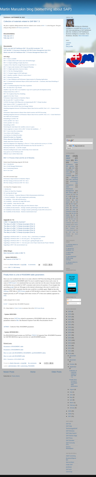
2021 (70, 324)
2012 (70, 348)
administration (12, 366)
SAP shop (72, 232)
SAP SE (68, 423)
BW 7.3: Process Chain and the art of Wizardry (19, 158)
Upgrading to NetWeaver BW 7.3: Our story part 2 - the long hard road (22, 238)
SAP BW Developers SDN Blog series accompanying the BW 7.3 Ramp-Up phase (25, 102)
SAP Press (69, 438)
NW (67, 220)
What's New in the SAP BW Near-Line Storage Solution (18, 106)
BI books (75, 224)
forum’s (14, 283)
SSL (74, 215)
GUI (73, 168)
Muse (67, 213)
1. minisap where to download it (72, 245)
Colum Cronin (18, 308)
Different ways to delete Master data (13, 153)
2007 (70, 416)
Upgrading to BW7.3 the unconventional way (15, 245)
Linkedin (68, 42)
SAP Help (69, 426)
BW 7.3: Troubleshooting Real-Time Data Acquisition (18, 85)
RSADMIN (31, 366)
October (72, 364)
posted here (26, 27)
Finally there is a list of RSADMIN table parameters (24, 275)
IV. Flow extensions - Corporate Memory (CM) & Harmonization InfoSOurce (24, 195)
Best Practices (70, 228)
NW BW (73, 213)
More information (83, 35)
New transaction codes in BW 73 (14, 253)
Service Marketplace (69, 447)
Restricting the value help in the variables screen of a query (19, 127)
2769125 (34, 335)
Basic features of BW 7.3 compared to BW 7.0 (16, 104)
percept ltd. (85, 28)
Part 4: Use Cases (8, 170)
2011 (70, 351)
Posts (69, 300)
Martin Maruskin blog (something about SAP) (36, 9)
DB (72, 196)
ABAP (68, 158)
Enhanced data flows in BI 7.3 (11, 91)
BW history (20, 27)
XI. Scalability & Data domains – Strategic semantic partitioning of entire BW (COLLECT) (27, 209)
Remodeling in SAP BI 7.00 (11, 118)
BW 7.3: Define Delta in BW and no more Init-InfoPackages (19, 60)
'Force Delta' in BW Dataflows (12, 133)
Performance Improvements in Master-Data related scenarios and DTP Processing (25, 112)
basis (68, 160)
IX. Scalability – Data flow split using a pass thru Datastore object (21, 205)
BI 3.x (74, 217)
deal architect (70, 462)
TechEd (68, 200)
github (68, 44)
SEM (73, 220)
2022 (70, 322)
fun (67, 168)
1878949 (6, 326)
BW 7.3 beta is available (10, 58)
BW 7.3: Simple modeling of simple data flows (16, 63)
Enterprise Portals (71, 211)
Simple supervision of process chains (13, 141)
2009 (70, 411)
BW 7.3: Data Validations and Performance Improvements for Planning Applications (26, 79)
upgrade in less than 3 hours (11, 96)
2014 (70, 343)
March (72, 402)
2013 (70, 345)
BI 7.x (67, 196)
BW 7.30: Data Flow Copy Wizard (13, 87)
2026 (70, 311)
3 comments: (32, 264)
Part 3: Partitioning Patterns (11, 168)
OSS (5, 295)
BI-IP (72, 204)
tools (76, 175)
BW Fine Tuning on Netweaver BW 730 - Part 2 (16, 182)
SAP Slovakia (70, 440)
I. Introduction (7, 189)
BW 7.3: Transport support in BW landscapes (15, 73)
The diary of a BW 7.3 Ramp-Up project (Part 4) (19, 230)
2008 (70, 413)
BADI (73, 198)
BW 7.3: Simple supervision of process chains (16, 69)
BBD (67, 204)
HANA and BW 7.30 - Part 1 (11, 120)
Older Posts (57, 372)
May (71, 397)
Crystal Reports (70, 230)
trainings (68, 217)
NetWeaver (69, 170)
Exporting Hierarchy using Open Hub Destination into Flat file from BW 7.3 (23, 145)
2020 (70, 327)
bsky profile (69, 46)
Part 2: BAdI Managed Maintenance (13, 166)
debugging (74, 177)
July (71, 392)
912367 (6, 304)
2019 (70, 330)
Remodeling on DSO (9, 125)
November (73, 360)
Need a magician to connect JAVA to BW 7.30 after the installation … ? (22, 129)
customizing (23, 366)
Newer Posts (9, 372)
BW (19, 366)
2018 (70, 332)
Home (32, 372)
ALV (74, 202)
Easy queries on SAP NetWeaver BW (13, 151)
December (73, 355)
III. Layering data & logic (10, 193)
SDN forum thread (39, 308)
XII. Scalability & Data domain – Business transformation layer (20, 211)
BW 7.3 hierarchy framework (11, 77)
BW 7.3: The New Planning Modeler (13, 71)
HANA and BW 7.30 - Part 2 (11, 123)
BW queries (70, 166)
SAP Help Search (71, 433)
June (71, 394)
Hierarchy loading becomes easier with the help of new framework (21, 149)
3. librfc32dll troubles (69, 253)
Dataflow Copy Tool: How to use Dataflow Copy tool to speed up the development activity (27, 89)
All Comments (72, 303)
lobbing (6, 291)
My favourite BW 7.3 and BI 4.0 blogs (14, 100)
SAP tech (69, 469)
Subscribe (71, 289)
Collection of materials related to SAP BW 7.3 (22, 21)
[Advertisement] (74, 101)
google (12, 287)
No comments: (32, 363)
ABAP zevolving (71, 456)
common (68, 173)
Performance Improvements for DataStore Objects (17, 98)
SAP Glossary (70, 431)
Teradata (68, 234)
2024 (70, 316)
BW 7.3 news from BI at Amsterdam (13, 131)
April (71, 400)
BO (74, 172)
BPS (67, 218)
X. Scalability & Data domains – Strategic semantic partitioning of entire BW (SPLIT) (26, 207)
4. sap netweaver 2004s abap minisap (71, 258)
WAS (67, 207)
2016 (70, 337)
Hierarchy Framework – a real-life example (15, 147)
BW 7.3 (10, 267)
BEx (17, 320)
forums (23, 291)
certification (69, 222)
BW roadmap (71, 226)
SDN (10, 283)
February (73, 405)
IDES (73, 205)
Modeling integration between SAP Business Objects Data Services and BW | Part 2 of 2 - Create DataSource (32, 114)
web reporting (73, 179)
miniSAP (68, 175)
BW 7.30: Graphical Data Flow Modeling (14, 94)
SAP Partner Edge (71, 435)
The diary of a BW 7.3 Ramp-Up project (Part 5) (19, 232)
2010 (70, 353)
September (73, 367)
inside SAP (69, 464)
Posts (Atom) (16, 376)
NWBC (68, 215)
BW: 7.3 (44, 25)
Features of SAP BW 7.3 (13, 259)
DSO (74, 194)
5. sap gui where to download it (71, 262)
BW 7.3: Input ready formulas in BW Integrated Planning (19, 67)
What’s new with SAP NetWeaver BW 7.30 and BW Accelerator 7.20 (23, 48)
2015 (70, 340)
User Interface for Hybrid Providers (13, 135)
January (72, 408)
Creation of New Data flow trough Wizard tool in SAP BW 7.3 (20, 65)
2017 (70, 335)
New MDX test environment (11, 116)
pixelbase (69, 467)
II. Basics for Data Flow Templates (13, 191)
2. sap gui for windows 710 (70, 249)
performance (74, 181)
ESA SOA (73, 218)
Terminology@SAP (71, 428)
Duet (74, 209)
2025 (70, 314)
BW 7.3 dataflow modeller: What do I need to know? (17, 75)
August (72, 389)
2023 (70, 319)
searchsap (69, 471)
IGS (77, 230)
